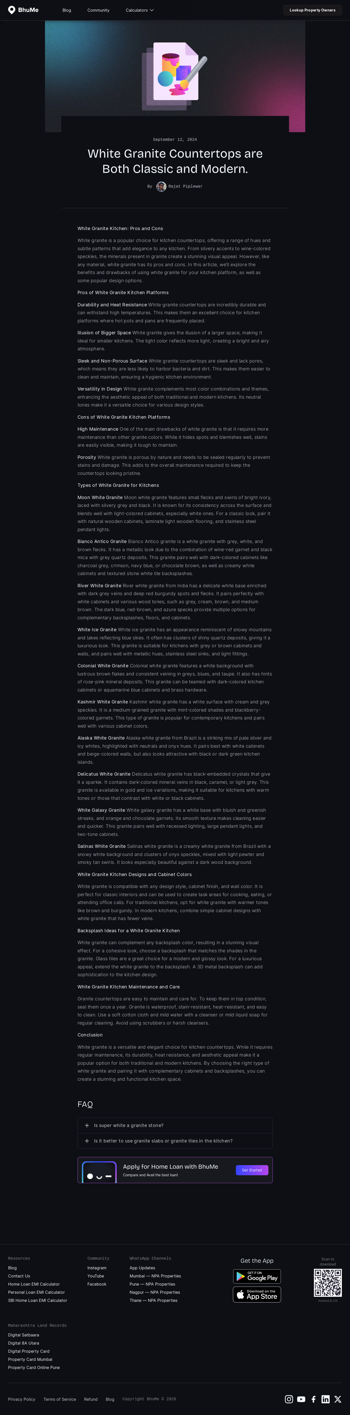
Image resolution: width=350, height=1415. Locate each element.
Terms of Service (59, 1398)
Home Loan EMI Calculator (34, 1283)
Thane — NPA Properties (153, 1299)
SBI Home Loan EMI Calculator (37, 1299)
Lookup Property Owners (313, 10)
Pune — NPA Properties (152, 1283)
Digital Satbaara (23, 1334)
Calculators (140, 10)
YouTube (95, 1275)
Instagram (96, 1267)
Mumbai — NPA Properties (155, 1275)
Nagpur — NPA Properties (155, 1291)
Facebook (96, 1283)
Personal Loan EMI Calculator (36, 1291)
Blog (67, 10)
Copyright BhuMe (141, 1399)
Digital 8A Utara (23, 1342)
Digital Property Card (29, 1350)
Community (98, 10)
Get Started (252, 1169)
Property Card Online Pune (34, 1366)
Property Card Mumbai (30, 1358)
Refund (91, 1398)
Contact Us (19, 1275)
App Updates (142, 1267)
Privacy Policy (21, 1398)
